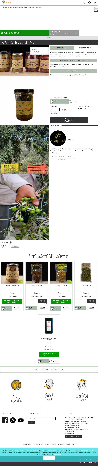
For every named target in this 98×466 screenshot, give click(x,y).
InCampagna (6, 2)
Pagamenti (60, 444)
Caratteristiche (85, 48)
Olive (25, 7)
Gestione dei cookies (26, 444)
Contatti (74, 444)
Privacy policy (57, 454)
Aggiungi (69, 120)
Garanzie (68, 444)
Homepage (6, 7)
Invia (31, 422)
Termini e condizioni (37, 444)
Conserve (21, 7)
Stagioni (47, 444)
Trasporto (53, 444)
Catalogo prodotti (14, 7)
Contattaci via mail (73, 436)
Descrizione (61, 48)
